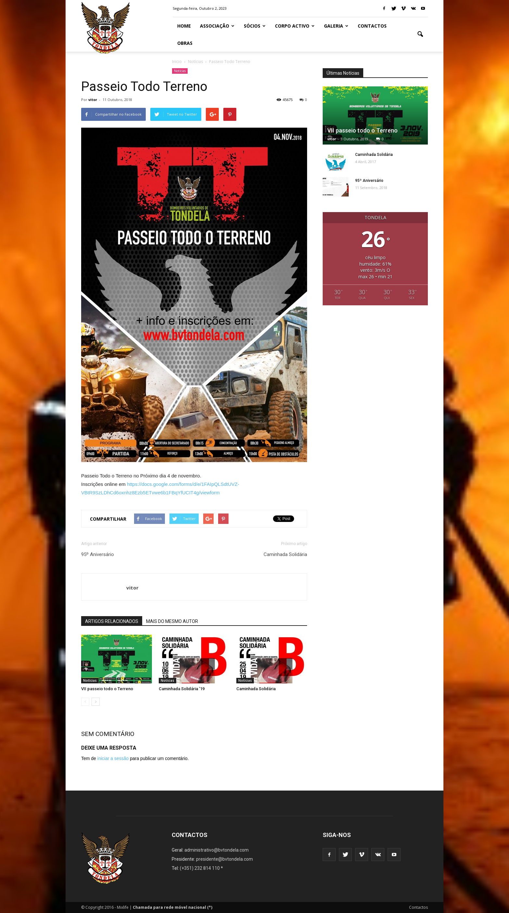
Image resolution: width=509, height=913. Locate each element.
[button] (420, 34)
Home (184, 26)
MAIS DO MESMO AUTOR (172, 621)
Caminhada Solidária (285, 554)
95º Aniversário (97, 554)
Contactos (372, 26)
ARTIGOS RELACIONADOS (111, 621)
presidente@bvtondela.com (224, 859)
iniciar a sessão (113, 758)
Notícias (180, 71)
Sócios (255, 26)
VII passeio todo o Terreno (107, 688)
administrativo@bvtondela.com (216, 850)
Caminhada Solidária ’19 (182, 688)
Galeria (336, 26)
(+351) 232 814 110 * (201, 868)
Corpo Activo (295, 26)
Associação (217, 26)
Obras (184, 43)
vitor (92, 99)
